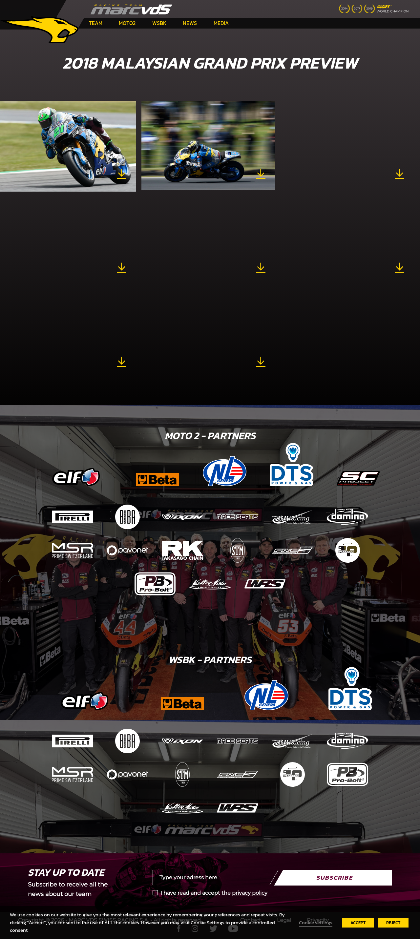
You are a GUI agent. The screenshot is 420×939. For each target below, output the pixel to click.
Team (95, 23)
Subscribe (334, 877)
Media (221, 23)
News (190, 23)
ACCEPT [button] (358, 923)
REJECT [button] (393, 923)
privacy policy (249, 893)
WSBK (159, 23)
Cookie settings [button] (315, 922)
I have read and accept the (213, 893)
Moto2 (127, 23)
